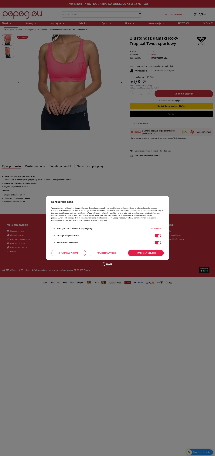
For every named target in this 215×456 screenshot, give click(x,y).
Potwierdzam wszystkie (146, 253)
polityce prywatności (78, 213)
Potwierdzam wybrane (68, 253)
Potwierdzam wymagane (107, 253)
